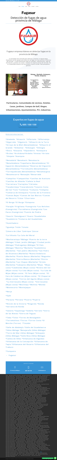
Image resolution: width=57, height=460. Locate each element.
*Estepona (30, 202)
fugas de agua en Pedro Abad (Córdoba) (33, 426)
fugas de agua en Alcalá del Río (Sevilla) (23, 390)
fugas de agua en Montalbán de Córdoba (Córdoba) (22, 424)
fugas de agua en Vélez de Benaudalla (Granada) (12, 454)
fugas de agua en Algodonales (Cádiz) (20, 376)
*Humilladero (12, 223)
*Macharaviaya (13, 239)
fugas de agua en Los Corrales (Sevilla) (41, 397)
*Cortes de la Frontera (39, 193)
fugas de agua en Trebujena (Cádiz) (10, 388)
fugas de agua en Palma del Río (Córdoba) (22, 426)
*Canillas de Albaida (16, 181)
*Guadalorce (12, 219)
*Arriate (45, 153)
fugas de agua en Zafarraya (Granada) (25, 455)
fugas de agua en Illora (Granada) (21, 440)
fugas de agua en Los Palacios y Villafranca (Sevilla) (12, 406)
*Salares (10, 311)
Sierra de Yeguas (28, 313)
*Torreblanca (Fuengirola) (30, 209)
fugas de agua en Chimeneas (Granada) (43, 436)
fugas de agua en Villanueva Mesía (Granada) (11, 455)
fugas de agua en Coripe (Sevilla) (21, 397)
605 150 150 (29, 124)
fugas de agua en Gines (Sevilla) (10, 400)
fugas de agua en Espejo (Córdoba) (43, 419)
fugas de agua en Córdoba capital (10, 419)
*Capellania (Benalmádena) (33, 163)
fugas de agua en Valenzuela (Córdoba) (38, 428)
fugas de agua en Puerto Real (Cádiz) (24, 384)
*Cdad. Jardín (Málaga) (25, 242)
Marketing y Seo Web (30, 458)
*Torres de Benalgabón (30, 318)
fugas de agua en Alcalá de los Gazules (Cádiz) (15, 375)
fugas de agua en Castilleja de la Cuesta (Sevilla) (12, 396)
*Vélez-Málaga (13, 330)
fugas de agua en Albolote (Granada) (30, 430)
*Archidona (19, 153)
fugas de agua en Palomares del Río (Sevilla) (37, 406)
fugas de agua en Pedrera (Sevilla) (19, 407)
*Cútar (20, 198)
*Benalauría (33, 160)
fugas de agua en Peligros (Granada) (43, 447)
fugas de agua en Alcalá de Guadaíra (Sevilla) (11, 390)
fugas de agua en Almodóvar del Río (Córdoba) (12, 416)
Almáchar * (20, 148)
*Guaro (30, 216)
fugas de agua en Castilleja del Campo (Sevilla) (25, 396)
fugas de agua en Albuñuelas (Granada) (42, 430)
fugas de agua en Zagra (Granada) (35, 455)
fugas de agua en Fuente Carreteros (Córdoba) (23, 420)
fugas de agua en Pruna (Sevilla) (38, 407)
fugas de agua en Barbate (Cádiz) (43, 376)
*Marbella (29, 248)
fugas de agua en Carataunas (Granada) (31, 435)
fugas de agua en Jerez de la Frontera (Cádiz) (31, 380)
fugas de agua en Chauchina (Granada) (32, 436)
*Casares (38, 187)
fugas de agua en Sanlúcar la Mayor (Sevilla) (25, 410)
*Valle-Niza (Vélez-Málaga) (32, 336)
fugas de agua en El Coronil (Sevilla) (30, 397)
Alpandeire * (30, 151)
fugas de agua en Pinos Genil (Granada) (11, 448)
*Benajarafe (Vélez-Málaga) (33, 330)
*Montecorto (12, 287)
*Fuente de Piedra (32, 212)
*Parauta (10, 300)
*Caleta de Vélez (14, 339)
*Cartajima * (24, 184)
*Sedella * (30, 311)
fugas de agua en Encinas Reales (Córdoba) (32, 419)
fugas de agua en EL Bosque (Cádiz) (10, 378)
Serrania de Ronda (15, 307)
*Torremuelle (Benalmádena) (34, 169)
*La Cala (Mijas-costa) (29, 270)
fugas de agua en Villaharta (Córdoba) (44, 429)
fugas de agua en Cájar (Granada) (40, 434)
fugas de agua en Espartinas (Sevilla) (41, 398)
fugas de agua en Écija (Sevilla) (31, 398)
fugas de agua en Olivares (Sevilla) (33, 405)
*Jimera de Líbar (14, 231)
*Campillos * (12, 178)
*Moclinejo (24, 285)
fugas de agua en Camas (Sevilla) (33, 394)
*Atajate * (11, 156)
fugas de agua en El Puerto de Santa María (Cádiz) (12, 384)
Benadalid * (12, 160)
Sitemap (7, 375)
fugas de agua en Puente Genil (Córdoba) (24, 427)
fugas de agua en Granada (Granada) (20, 439)
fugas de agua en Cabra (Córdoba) (10, 417)
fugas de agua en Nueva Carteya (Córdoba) (42, 425)
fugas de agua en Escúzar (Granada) (10, 438)
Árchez (10, 153)
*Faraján (10, 206)
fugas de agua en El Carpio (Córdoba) (21, 418)
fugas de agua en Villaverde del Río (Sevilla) (37, 414)
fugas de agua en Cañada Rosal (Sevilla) (37, 396)
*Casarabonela (27, 187)
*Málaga (24, 239)
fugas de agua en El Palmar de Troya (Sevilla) (25, 406)
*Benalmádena (13, 163)
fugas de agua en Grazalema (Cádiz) (20, 380)
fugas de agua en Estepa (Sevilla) (10, 399)
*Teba (9, 318)
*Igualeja (10, 227)
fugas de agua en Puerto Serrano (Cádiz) (35, 384)
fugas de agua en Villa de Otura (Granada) (11, 447)
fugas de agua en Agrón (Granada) (20, 430)
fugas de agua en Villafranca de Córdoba (33, 429)
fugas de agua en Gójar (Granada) (10, 439)
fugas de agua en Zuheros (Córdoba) (10, 430)
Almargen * (31, 148)
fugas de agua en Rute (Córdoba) (45, 427)
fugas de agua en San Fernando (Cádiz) (11, 385)
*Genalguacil (20, 216)
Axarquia (20, 156)
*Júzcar (35, 231)
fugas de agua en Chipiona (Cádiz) (35, 379)
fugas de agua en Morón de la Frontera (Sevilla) (22, 405)
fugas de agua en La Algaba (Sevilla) (33, 390)
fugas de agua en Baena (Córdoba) (23, 416)
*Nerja (9, 292)
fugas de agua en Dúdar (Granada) (33, 437)
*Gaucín (10, 216)
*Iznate (24, 227)
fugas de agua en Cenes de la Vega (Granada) (43, 435)
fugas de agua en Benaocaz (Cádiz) (33, 377)
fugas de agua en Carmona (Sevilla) (43, 394)
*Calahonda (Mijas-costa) (23, 268)
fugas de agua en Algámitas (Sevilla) (44, 390)
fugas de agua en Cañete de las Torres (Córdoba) (24, 417)
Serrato (39, 311)
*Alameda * (11, 139)
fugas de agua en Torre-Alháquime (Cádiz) (41, 387)
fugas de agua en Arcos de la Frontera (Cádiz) (32, 376)
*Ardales (28, 153)
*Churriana (29, 198)
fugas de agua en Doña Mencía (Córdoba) (20, 419)
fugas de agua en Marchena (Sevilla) (10, 404)
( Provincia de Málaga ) (15, 370)
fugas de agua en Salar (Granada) (10, 449)
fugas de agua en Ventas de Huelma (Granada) (28, 454)
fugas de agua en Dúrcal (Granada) (43, 437)
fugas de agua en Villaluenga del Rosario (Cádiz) (44, 388)
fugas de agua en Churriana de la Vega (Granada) (12, 437)
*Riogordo (32, 304)
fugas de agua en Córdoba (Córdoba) (43, 418)
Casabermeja (13, 187)
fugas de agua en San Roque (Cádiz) (10, 386)
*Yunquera (11, 351)
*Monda (41, 285)
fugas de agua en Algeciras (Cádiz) (10, 376)
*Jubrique (27, 231)
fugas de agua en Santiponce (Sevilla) (37, 410)
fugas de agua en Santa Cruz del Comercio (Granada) (33, 449)
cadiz (26, 6)
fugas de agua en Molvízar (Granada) (42, 444)
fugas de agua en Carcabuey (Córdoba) (40, 417)
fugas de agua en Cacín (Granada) (31, 434)
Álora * (10, 151)
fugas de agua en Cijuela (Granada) (10, 436)
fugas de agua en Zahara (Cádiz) (20, 389)
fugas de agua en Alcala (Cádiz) (37, 375)
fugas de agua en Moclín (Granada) (31, 444)
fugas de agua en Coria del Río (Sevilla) (10, 397)
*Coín (16, 190)
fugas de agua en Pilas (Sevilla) (29, 407)
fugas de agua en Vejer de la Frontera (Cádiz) (31, 388)
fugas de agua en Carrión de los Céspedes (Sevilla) (12, 395)
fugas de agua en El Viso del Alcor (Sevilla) (11, 415)
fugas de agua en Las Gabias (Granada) (44, 438)
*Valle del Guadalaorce (35, 327)
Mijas (41, 265)
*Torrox (24, 320)
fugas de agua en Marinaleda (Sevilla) (20, 404)
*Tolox (15, 318)
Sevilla (29, 6)
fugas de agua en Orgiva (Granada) (31, 446)
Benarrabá (36, 174)
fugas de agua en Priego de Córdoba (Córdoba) (12, 427)
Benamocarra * (14, 174)
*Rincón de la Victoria (16, 304)
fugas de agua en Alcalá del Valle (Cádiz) (27, 375)
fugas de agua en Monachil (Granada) (10, 445)
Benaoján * (26, 174)
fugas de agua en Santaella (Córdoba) (27, 428)
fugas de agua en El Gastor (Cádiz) (10, 380)
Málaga (23, 6)
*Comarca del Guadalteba (30, 219)
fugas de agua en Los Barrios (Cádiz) (10, 377)
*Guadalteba (40, 216)
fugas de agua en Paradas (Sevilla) (10, 407)
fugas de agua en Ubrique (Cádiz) (20, 388)
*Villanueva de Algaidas (33, 339)
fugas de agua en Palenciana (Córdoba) (11, 426)
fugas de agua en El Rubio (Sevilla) (23, 409)
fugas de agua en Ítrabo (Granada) (31, 440)
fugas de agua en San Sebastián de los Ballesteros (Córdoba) (13, 428)
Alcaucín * (22, 139)
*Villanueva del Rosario (23, 344)
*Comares (34, 190)
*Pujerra (36, 300)
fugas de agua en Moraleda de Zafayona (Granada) (33, 445)
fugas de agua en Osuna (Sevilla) (43, 405)
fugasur (31, 363)
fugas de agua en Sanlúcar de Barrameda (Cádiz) (22, 386)
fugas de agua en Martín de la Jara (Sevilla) (31, 404)
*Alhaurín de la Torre (39, 142)
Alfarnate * (33, 139)
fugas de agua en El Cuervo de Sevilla (10, 398)
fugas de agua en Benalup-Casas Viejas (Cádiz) (22, 377)
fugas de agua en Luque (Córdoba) (10, 424)
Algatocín (23, 142)
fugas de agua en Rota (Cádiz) (45, 384)
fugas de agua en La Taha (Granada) (33, 450)
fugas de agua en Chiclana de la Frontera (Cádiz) (24, 379)
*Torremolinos (13, 320)
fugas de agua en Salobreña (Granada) (20, 449)
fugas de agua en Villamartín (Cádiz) (10, 389)
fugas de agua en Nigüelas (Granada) (10, 446)
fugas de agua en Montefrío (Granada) (21, 445)
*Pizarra (28, 300)
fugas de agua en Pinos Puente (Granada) (22, 448)
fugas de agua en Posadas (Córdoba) (44, 426)
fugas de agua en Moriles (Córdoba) (31, 425)
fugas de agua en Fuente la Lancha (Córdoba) (36, 420)
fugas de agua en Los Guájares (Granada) (31, 439)
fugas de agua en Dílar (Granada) (23, 437)
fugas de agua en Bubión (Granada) (10, 434)
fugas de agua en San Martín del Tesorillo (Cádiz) (35, 385)
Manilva (20, 248)
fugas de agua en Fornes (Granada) (20, 438)
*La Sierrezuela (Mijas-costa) (20, 282)
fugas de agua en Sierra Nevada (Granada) (11, 450)
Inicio (19, 6)
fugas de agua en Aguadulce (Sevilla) (30, 389)
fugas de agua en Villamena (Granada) (43, 454)
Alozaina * (19, 151)
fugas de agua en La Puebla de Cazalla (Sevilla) (11, 408)
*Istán (18, 227)
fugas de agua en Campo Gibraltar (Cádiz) (41, 378)
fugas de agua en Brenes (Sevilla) (10, 394)
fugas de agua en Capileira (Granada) (20, 435)
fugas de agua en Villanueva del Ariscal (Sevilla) (25, 414)
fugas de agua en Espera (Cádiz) (45, 379)
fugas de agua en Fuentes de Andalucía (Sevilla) (21, 399)
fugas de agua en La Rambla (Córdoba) (35, 427)
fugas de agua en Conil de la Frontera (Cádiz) (11, 379)
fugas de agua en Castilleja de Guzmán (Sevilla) (36, 395)
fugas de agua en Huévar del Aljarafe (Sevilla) (30, 400)
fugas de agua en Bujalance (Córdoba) (44, 416)
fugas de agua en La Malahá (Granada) (10, 444)
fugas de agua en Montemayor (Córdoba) (35, 424)
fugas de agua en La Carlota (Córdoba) (10, 418)
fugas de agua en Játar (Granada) (41, 440)
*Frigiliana (19, 206)
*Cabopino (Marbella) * (27, 265)
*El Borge (10, 202)
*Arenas (37, 153)
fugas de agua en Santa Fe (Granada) (45, 449)
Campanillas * (24, 178)
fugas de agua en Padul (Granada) (21, 447)
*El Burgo (20, 202)
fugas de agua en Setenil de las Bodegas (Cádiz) (35, 386)
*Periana (19, 300)
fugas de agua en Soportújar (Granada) (23, 450)
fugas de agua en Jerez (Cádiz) (42, 380)
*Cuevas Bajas (13, 195)
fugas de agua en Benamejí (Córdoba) (33, 416)
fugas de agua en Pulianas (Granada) (43, 448)
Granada (32, 6)
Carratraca (12, 184)
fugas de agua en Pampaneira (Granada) (32, 447)
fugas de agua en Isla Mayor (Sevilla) (41, 400)
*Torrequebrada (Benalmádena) (21, 172)
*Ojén (8, 296)
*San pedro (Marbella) (27, 251)
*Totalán (26, 323)
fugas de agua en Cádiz (19, 378)
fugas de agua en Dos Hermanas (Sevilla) (21, 398)
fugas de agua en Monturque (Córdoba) (21, 425)
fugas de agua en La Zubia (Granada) (10, 456)
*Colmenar (24, 190)
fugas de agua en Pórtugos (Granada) (33, 448)
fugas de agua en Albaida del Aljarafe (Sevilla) (41, 389)
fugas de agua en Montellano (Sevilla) (10, 405)
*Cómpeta (44, 190)
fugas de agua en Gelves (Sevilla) (32, 399)
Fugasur (12, 355)
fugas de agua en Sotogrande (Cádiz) (21, 387)
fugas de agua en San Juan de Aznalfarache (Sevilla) (12, 410)
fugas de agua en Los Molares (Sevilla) (43, 404)
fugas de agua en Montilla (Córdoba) (10, 425)
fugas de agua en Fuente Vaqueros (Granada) (32, 438)
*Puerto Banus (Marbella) (28, 256)
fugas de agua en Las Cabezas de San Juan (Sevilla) (21, 394)
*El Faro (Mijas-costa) (35, 273)
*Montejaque (24, 287)
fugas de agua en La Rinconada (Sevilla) (36, 408)
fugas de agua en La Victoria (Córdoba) (11, 429)
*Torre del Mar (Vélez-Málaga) (20, 333)
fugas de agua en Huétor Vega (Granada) (11, 440)
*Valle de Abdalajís (15, 327)
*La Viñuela (11, 235)
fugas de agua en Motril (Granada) (45, 445)
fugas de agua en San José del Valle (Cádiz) (22, 385)
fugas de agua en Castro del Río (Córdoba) (32, 418)
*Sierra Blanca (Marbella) (28, 259)
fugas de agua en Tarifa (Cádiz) (31, 387)
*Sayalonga (20, 311)
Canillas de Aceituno (40, 178)
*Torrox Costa (35, 320)
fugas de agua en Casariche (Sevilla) (24, 395)
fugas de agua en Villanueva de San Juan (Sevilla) (12, 414)
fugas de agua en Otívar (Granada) (41, 446)
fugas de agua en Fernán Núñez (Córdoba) (11, 420)
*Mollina (33, 285)
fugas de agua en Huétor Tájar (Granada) (43, 439)
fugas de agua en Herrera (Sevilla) (19, 400)
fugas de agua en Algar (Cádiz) (46, 375)
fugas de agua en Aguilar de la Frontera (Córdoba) (23, 415)
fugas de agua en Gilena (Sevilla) (42, 399)
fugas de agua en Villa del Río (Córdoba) (22, 429)
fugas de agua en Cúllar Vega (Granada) (21, 436)
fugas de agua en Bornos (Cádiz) (43, 377)
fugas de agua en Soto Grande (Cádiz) (10, 387)
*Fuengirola (31, 206)
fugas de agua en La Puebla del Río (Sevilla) (24, 408)
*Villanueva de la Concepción (20, 341)
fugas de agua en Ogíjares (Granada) (21, 446)
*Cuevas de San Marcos (31, 195)
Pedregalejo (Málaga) (26, 245)
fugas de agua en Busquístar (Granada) (21, 434)
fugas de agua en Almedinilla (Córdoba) (36, 415)
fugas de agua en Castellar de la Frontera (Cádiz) (29, 378)
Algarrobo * (12, 142)
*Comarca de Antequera (17, 193)
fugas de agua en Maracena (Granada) (21, 444)
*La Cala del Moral (26, 235)
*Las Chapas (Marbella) (27, 262)
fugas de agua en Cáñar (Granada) (10, 435)
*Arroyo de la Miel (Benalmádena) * (23, 145)
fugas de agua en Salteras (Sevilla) (32, 409)
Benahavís (23, 160)
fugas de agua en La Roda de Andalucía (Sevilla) (12, 409)
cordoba (37, 6)
